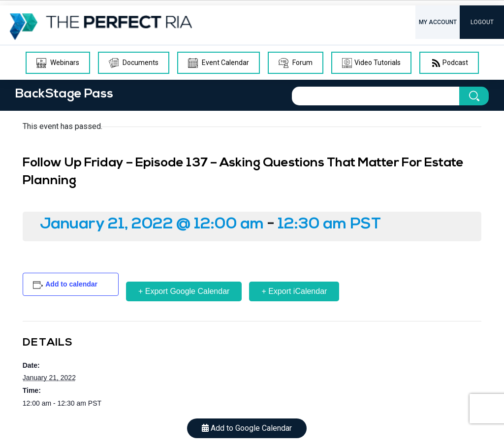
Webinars (57, 63)
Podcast (449, 63)
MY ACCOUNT (438, 22)
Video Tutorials (371, 63)
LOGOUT (482, 22)
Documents (133, 63)
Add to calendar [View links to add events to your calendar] (71, 284)
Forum (296, 63)
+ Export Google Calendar (183, 291)
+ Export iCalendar (294, 291)
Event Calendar (218, 63)
